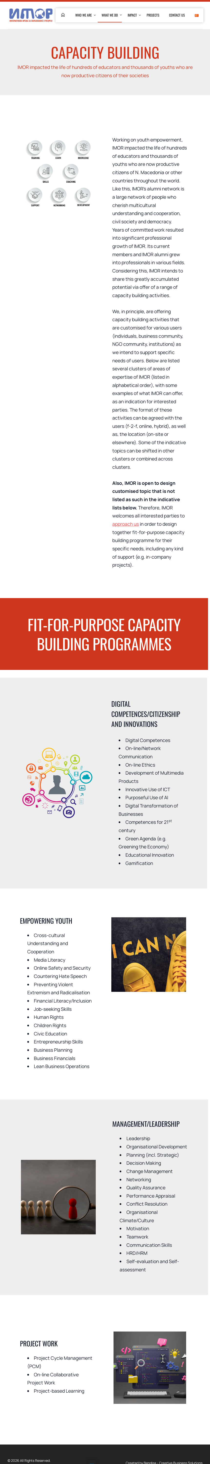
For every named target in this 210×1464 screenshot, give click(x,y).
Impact (132, 15)
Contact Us (177, 15)
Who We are (83, 15)
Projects (153, 15)
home (63, 15)
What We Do (110, 15)
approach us (125, 524)
